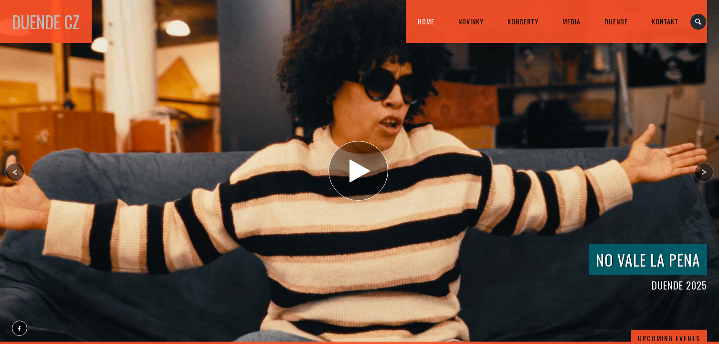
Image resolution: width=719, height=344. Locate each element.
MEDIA (571, 21)
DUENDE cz (46, 21)
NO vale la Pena (648, 259)
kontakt (665, 21)
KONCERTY (523, 21)
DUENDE (616, 21)
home (426, 21)
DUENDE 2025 (679, 285)
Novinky (471, 21)
